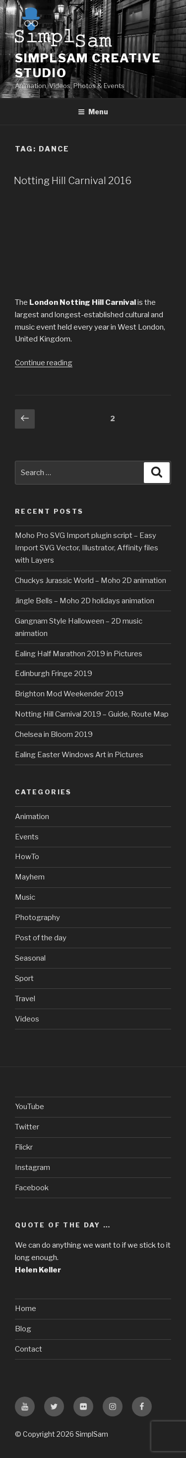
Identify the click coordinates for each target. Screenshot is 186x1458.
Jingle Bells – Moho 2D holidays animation (84, 600)
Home (25, 1308)
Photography (37, 917)
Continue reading (43, 362)
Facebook (32, 1187)
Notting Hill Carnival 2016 (72, 181)
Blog (23, 1328)
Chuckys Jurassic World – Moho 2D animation (90, 580)
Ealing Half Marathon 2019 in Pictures (78, 653)
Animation (32, 816)
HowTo (27, 856)
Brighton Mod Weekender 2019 (69, 693)
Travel (25, 998)
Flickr (24, 1147)
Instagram (32, 1167)
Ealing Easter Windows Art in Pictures (79, 754)
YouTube (29, 1106)
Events (27, 836)
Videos (27, 1019)
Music (25, 897)
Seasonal (30, 958)
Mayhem (30, 877)
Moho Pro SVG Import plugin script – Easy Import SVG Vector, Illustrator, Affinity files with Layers (86, 548)
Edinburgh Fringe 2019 (53, 673)
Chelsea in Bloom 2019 (54, 734)
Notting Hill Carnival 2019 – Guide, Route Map (92, 714)
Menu (93, 111)
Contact (28, 1349)
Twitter (27, 1126)
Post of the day (40, 937)
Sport (24, 978)
